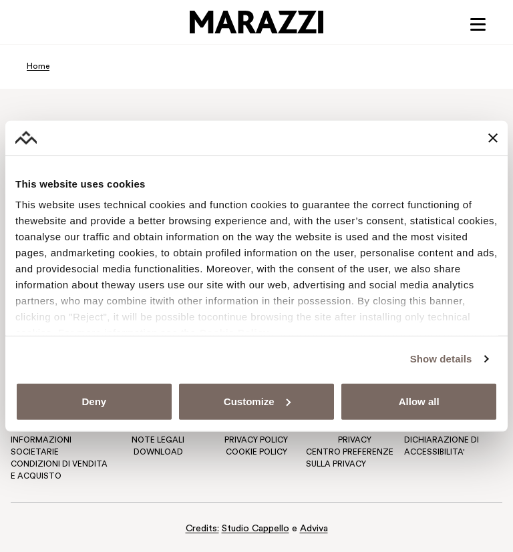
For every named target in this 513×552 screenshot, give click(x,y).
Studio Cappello (255, 529)
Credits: (202, 529)
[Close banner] (493, 137)
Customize (257, 401)
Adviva (314, 529)
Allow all (419, 401)
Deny (93, 401)
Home (38, 67)
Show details (441, 358)
